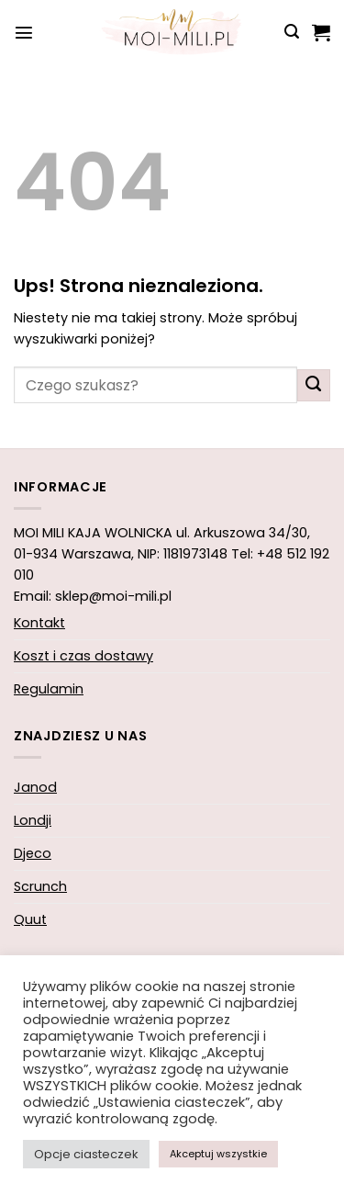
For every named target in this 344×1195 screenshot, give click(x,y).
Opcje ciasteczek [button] (86, 1154)
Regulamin (48, 689)
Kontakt (39, 623)
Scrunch (40, 886)
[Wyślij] (313, 385)
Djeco (32, 853)
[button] (24, 32)
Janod (35, 787)
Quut (30, 919)
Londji (32, 820)
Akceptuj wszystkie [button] (218, 1153)
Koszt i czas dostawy (83, 656)
